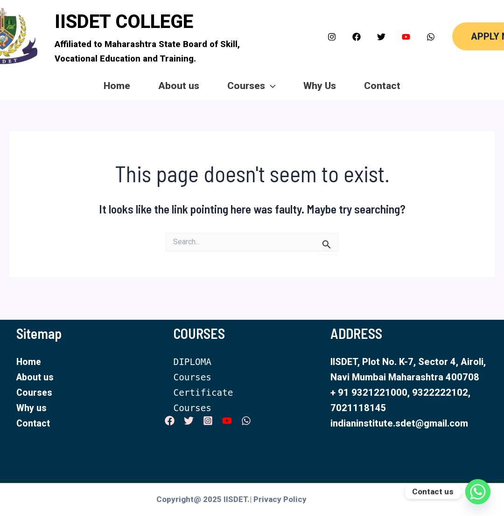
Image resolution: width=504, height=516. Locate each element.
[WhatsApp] (431, 37)
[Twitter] (381, 37)
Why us (31, 407)
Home (79, 85)
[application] (270, 86)
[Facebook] (356, 37)
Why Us (338, 85)
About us (160, 85)
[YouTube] (406, 37)
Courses (251, 86)
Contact (419, 85)
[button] (473, 36)
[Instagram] (332, 37)
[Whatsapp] (477, 491)
